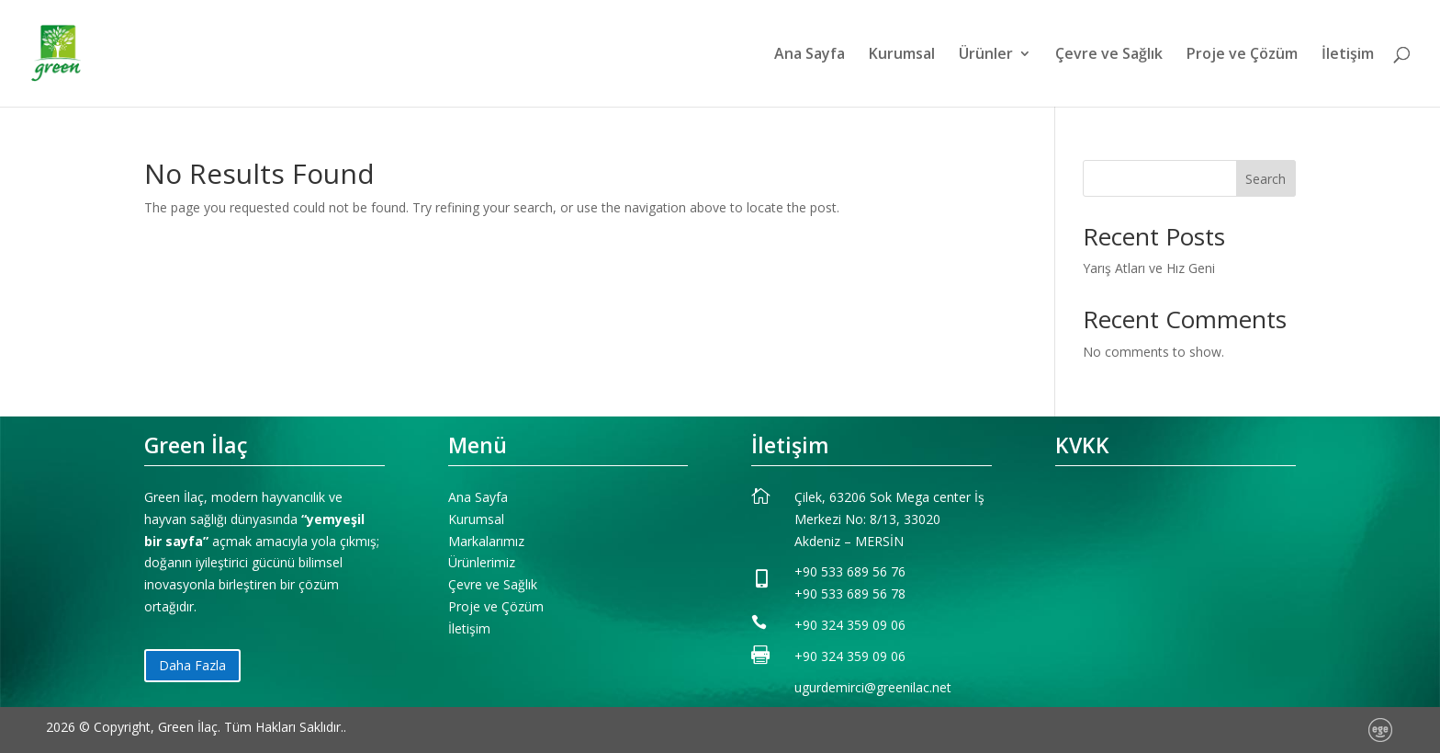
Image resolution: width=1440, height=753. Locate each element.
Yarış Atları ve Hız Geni (1149, 268)
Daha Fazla (192, 665)
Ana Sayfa (809, 55)
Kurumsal (902, 55)
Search (1265, 179)
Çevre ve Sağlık (1109, 55)
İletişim (1348, 55)
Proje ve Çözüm (1242, 55)
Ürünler (986, 55)
